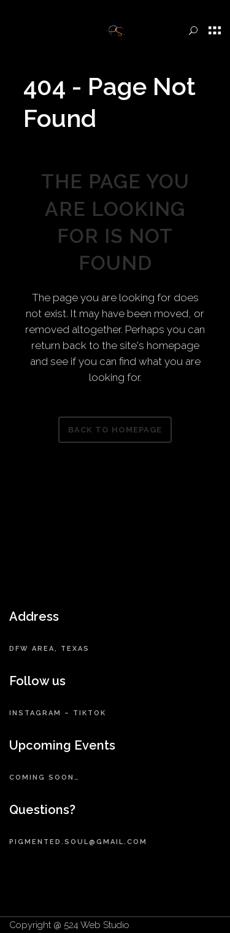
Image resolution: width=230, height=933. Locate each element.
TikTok (89, 713)
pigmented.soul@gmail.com (78, 842)
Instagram (35, 713)
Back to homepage (115, 429)
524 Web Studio (96, 925)
